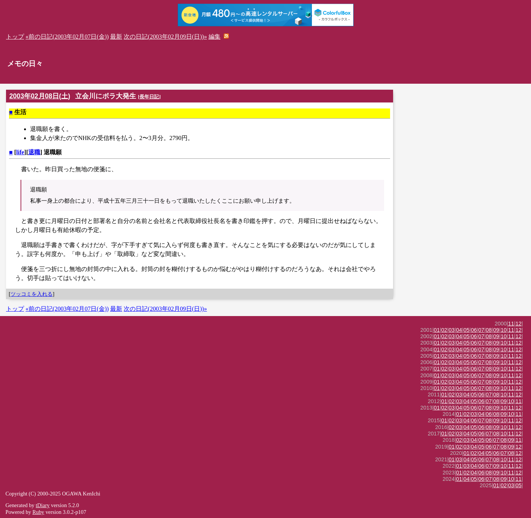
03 (452, 330)
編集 (215, 36)
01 (437, 330)
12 (519, 324)
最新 (116, 36)
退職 (34, 152)
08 (489, 330)
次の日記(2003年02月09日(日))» (165, 36)
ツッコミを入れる (32, 294)
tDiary (43, 505)
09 (496, 330)
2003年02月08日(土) (39, 96)
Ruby (38, 512)
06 (474, 330)
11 (511, 324)
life (20, 152)
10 (504, 330)
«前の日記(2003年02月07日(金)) (67, 36)
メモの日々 (25, 64)
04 (459, 330)
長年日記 (149, 96)
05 (466, 330)
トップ (15, 36)
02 (444, 330)
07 (481, 330)
